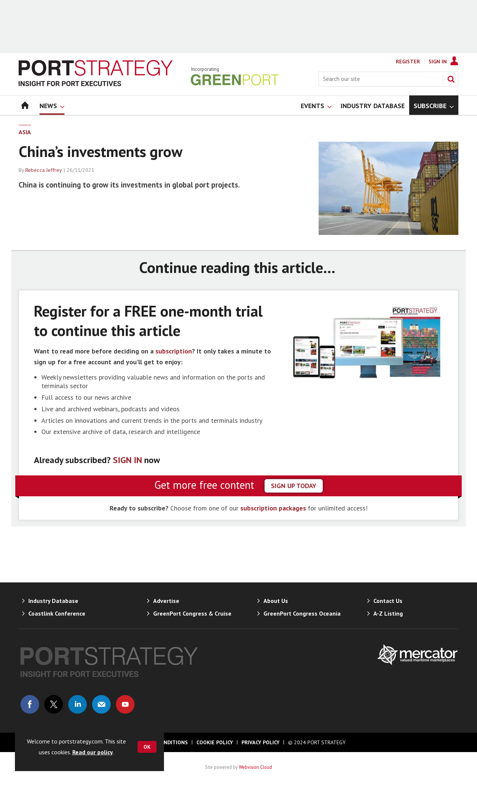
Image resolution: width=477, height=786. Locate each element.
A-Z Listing (388, 613)
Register (408, 62)
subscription (173, 351)
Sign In (438, 62)
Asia (25, 132)
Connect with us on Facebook (30, 704)
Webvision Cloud (255, 767)
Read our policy (92, 752)
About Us (275, 600)
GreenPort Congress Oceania (302, 613)
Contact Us (387, 600)
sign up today (293, 485)
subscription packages (273, 508)
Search (451, 79)
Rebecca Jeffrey (43, 170)
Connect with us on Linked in (77, 704)
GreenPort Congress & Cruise (192, 613)
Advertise (166, 600)
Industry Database (53, 600)
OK (147, 746)
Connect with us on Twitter (53, 704)
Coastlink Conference (56, 613)
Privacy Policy (260, 742)
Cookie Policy (214, 742)
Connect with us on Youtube (125, 704)
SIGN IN (127, 460)
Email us (101, 704)
